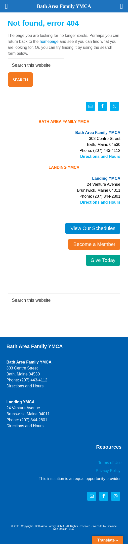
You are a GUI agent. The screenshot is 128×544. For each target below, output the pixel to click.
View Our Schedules (92, 228)
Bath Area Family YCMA (49, 526)
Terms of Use (110, 463)
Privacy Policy (109, 471)
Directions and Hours (100, 156)
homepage (49, 41)
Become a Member (94, 244)
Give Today (103, 260)
